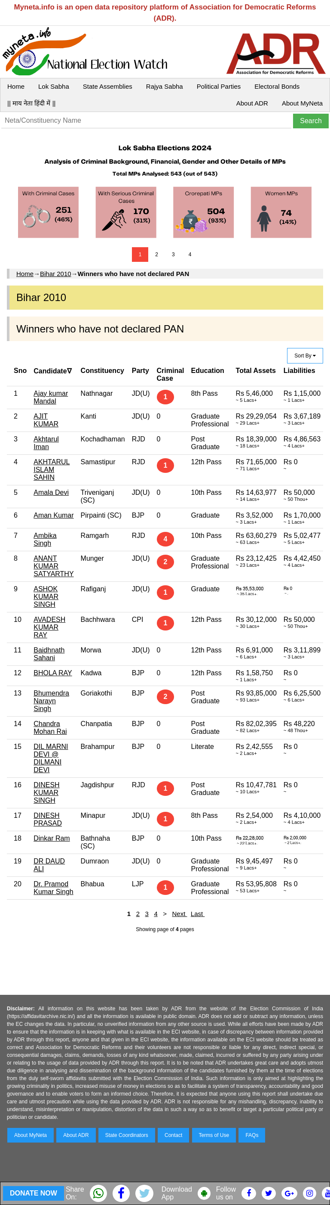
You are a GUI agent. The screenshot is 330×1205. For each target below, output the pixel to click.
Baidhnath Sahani (49, 654)
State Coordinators (126, 1135)
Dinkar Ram (52, 838)
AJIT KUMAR (46, 420)
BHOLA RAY (53, 673)
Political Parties (219, 86)
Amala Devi (51, 492)
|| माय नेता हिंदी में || (31, 103)
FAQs (251, 1135)
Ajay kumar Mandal (51, 397)
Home (15, 86)
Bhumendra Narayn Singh (51, 700)
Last (198, 913)
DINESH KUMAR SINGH (46, 792)
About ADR (252, 103)
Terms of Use (214, 1135)
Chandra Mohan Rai (50, 727)
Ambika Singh (45, 539)
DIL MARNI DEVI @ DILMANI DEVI (51, 758)
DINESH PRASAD (48, 819)
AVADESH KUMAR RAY (49, 627)
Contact (173, 1135)
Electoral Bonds (276, 86)
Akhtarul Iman (46, 442)
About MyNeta (302, 103)
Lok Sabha (53, 86)
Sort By (305, 356)
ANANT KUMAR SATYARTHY (53, 566)
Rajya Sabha (164, 86)
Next (179, 913)
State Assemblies (107, 86)
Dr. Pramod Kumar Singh (53, 887)
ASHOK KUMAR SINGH (46, 596)
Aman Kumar (53, 515)
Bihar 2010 (55, 273)
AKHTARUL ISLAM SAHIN (52, 469)
